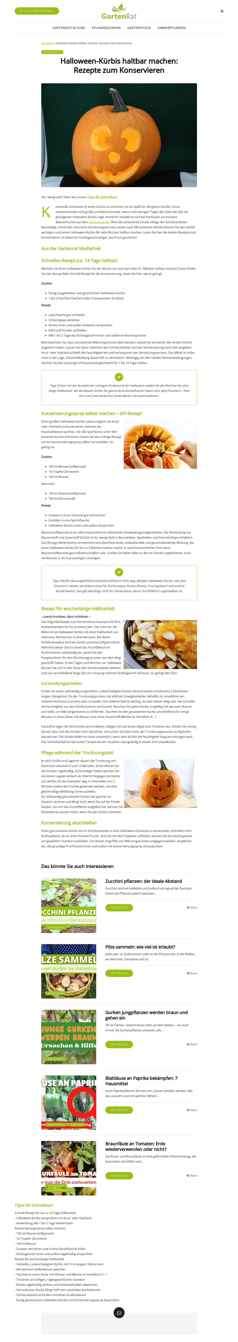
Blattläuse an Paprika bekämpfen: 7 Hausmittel (141, 1081)
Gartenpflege (139, 28)
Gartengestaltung (68, 28)
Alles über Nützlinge (36, 10)
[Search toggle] (222, 11)
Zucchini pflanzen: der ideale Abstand (143, 881)
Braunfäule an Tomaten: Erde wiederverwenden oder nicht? (135, 1146)
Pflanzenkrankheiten (60, 1190)
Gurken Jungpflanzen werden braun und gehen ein (146, 1015)
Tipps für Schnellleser (102, 197)
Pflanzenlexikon (106, 28)
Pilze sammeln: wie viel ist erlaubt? (140, 947)
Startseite (47, 43)
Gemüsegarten (52, 52)
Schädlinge (77, 1124)
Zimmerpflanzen (172, 28)
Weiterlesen (119, 907)
